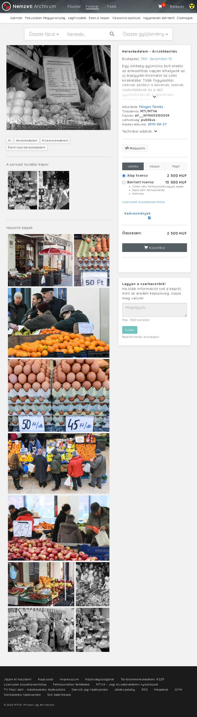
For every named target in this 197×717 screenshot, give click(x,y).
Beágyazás (135, 148)
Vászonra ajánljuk (126, 18)
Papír (176, 166)
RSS (145, 689)
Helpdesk (161, 689)
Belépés (177, 6)
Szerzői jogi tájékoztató (89, 689)
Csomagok (185, 18)
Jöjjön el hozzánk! (18, 679)
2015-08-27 (157, 124)
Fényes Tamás (151, 107)
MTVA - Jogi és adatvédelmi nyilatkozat (127, 684)
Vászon (154, 166)
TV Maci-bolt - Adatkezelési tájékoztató (34, 689)
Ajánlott (16, 18)
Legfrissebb (77, 18)
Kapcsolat (45, 679)
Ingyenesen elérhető (158, 18)
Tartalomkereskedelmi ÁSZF (143, 679)
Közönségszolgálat (99, 679)
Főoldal (74, 6)
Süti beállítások (59, 694)
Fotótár (92, 6)
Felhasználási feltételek (71, 684)
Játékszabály (124, 689)
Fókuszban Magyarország (45, 18)
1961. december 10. (157, 59)
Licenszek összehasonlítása (143, 202)
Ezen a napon (99, 18)
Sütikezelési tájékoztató (22, 694)
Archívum (28, 6)
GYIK (178, 689)
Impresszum (69, 679)
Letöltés (133, 166)
